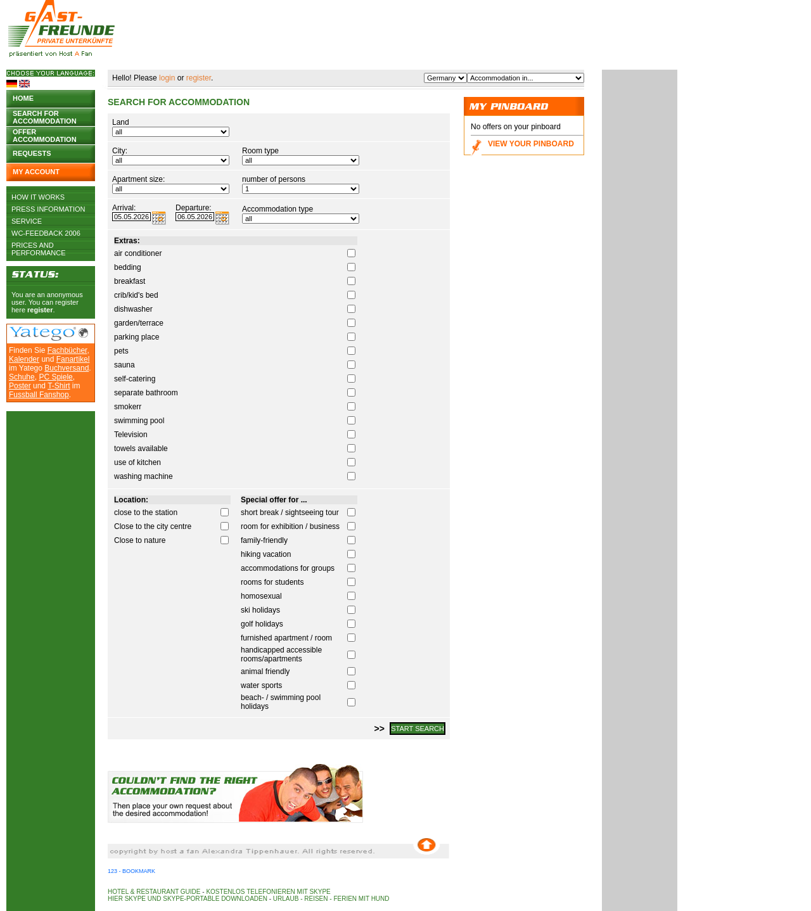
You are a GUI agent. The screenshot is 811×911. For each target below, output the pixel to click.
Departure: (194, 207)
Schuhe (22, 377)
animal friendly (265, 671)
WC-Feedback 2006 (45, 233)
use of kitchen (137, 462)
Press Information (48, 209)
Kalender (24, 359)
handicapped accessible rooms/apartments (281, 654)
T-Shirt (59, 385)
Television (131, 434)
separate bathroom (146, 392)
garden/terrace (138, 323)
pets (121, 351)
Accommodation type (277, 209)
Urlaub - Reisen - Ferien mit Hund (331, 898)
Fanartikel (73, 359)
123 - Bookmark (131, 871)
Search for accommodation (45, 116)
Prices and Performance (38, 245)
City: (119, 150)
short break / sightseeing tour (290, 512)
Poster (20, 385)
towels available (141, 448)
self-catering (134, 378)
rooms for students (272, 582)
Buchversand (66, 368)
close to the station (145, 512)
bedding (127, 267)
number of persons (273, 179)
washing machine (143, 476)
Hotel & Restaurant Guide (154, 891)
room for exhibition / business (290, 526)
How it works (38, 197)
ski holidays (260, 610)
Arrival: (124, 207)
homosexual (261, 596)
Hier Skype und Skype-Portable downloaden (187, 898)
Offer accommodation (45, 134)
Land (120, 122)
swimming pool (139, 420)
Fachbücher (67, 350)
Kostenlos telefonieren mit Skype (268, 891)
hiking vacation (266, 554)
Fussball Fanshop (39, 394)
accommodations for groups (288, 568)
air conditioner (138, 253)
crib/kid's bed (136, 295)
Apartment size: (138, 179)
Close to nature (139, 540)
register (40, 310)
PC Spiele (55, 377)
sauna (124, 364)
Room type (260, 150)
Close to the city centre (152, 526)
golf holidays (262, 624)
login (167, 77)
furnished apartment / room (286, 638)
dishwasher (133, 309)
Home (23, 98)
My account (36, 171)
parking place (136, 337)
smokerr (127, 406)
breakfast (129, 281)
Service (26, 221)
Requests (32, 153)
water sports (261, 685)
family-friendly (264, 540)
